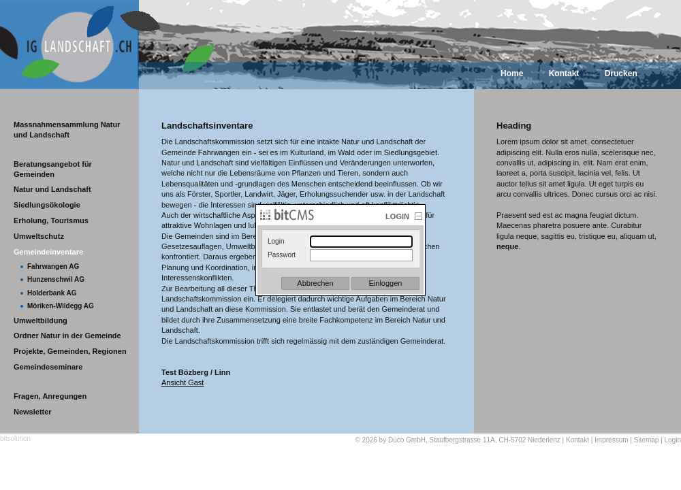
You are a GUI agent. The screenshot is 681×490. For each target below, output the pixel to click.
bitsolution (15, 438)
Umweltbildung (40, 320)
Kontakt (564, 73)
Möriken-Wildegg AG (60, 306)
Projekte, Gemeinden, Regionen (70, 351)
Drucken (621, 73)
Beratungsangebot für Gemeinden (53, 169)
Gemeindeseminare (48, 367)
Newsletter (33, 412)
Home (512, 73)
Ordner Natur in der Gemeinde (67, 335)
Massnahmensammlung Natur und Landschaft (67, 129)
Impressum (611, 440)
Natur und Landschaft (52, 189)
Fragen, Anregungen (50, 396)
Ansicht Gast (182, 382)
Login (673, 440)
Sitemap (646, 440)
